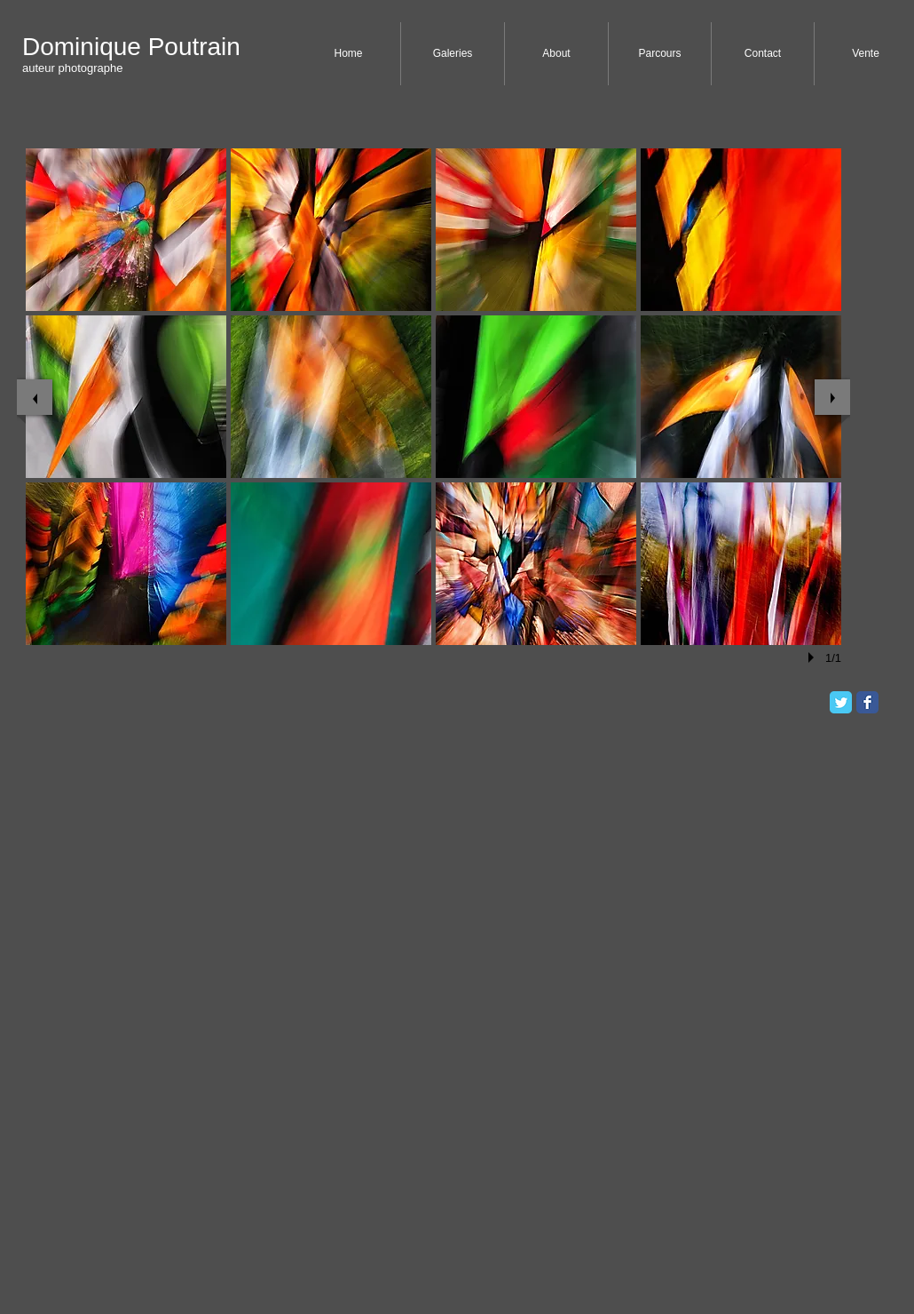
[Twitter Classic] (841, 702)
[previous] (34, 397)
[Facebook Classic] (867, 702)
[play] (813, 657)
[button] (126, 229)
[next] (832, 397)
